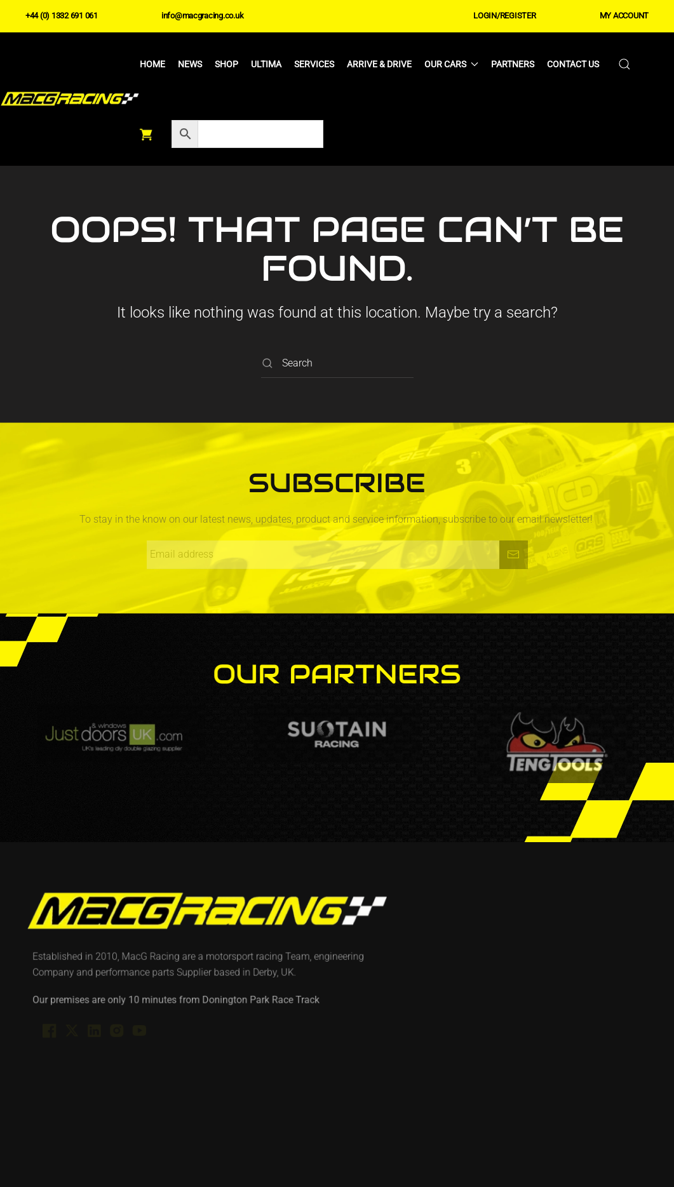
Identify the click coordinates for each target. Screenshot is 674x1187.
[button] (624, 64)
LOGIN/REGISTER (504, 15)
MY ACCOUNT (624, 15)
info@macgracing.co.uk (202, 15)
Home (152, 64)
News (190, 64)
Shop (226, 64)
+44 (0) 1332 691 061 (61, 15)
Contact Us (573, 64)
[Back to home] (70, 99)
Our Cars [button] (451, 64)
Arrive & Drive (379, 64)
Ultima (266, 64)
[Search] (337, 363)
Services (314, 64)
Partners (512, 64)
